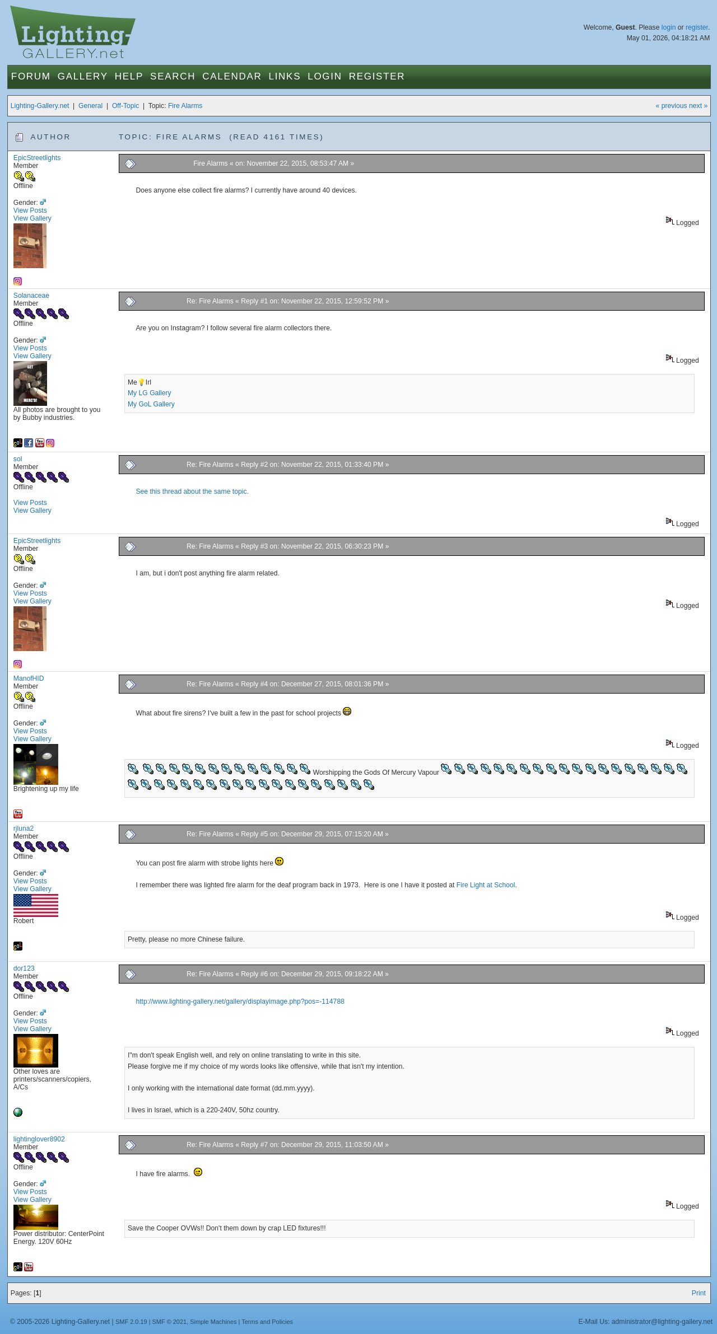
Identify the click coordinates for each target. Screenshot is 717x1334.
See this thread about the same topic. (192, 491)
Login (325, 76)
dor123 (24, 968)
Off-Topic (125, 106)
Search (172, 76)
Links (285, 76)
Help (129, 76)
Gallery (83, 76)
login (669, 27)
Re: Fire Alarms (210, 301)
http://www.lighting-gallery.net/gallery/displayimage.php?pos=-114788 (240, 1001)
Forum (31, 76)
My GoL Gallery (151, 404)
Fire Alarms (185, 106)
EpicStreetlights (36, 158)
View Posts (30, 210)
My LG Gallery (149, 393)
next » (698, 106)
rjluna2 (23, 828)
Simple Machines (213, 1321)
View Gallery (32, 218)
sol (17, 459)
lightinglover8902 (39, 1139)
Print (699, 1293)
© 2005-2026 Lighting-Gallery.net (60, 1322)
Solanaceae (31, 295)
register (697, 27)
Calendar (232, 76)
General (90, 106)
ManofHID (28, 678)
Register (377, 76)
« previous (671, 106)
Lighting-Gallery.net (40, 106)
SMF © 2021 (169, 1321)
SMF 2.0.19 (131, 1321)
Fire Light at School (486, 885)
